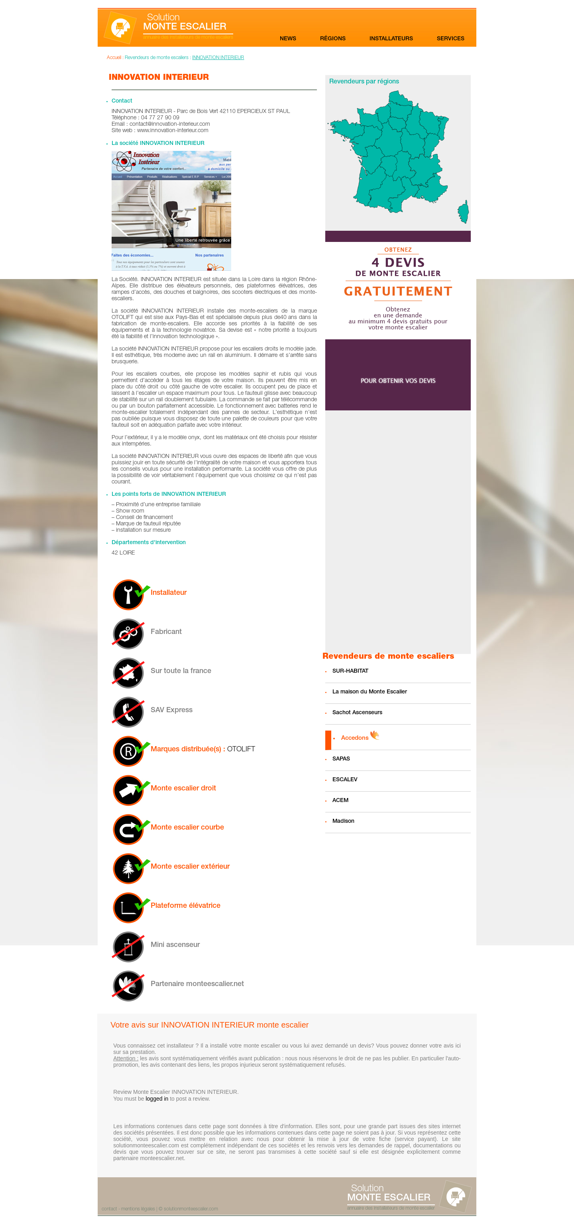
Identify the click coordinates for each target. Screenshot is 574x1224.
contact (109, 1209)
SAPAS (341, 759)
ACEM (340, 801)
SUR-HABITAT (350, 671)
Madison (343, 821)
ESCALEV (345, 780)
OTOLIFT (241, 749)
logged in (156, 1098)
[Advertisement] (398, 532)
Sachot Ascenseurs (357, 713)
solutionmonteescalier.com (191, 1209)
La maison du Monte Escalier (369, 692)
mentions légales (138, 1209)
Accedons (355, 738)
